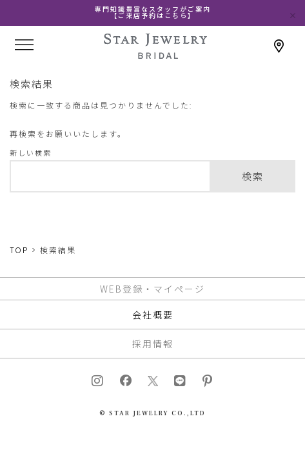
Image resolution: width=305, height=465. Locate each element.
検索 (253, 176)
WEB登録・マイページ (152, 288)
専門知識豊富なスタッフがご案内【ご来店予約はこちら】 (153, 13)
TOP (19, 250)
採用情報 (152, 343)
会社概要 (152, 314)
